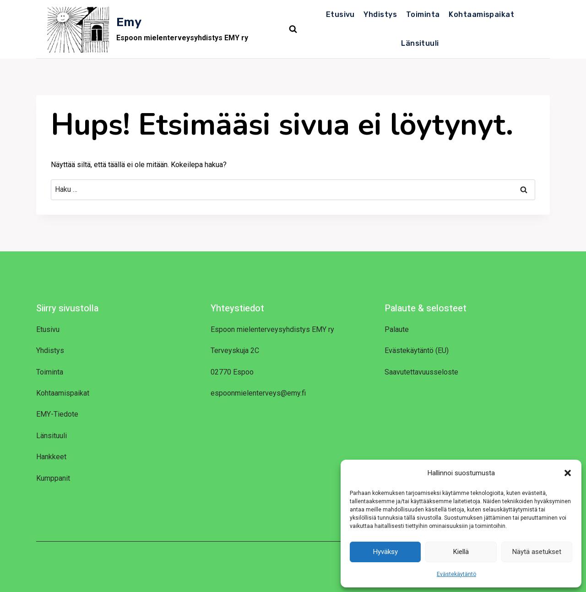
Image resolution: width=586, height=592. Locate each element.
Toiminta (423, 14)
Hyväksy (385, 552)
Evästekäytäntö (456, 574)
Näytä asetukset (536, 552)
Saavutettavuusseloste (421, 372)
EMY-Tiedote (57, 414)
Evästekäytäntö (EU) (417, 350)
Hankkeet (51, 456)
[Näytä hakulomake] (293, 29)
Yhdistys (380, 14)
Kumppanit (53, 478)
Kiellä (461, 552)
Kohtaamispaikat (481, 14)
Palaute (397, 329)
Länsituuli (420, 43)
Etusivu (340, 14)
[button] (567, 473)
